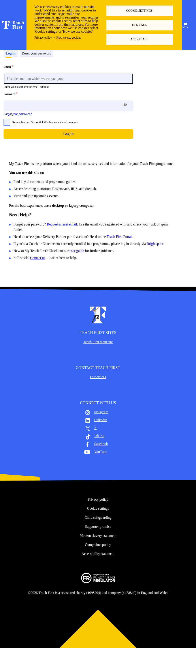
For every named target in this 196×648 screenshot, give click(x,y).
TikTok (99, 436)
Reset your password (36, 53)
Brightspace (155, 244)
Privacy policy (43, 37)
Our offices (98, 377)
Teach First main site (98, 342)
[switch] (125, 105)
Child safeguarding (98, 517)
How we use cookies (68, 37)
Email (7, 66)
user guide (77, 251)
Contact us (37, 258)
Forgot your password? (18, 114)
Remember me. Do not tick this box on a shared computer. (45, 122)
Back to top (98, 628)
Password (9, 94)
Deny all (139, 25)
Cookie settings (139, 10)
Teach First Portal (119, 237)
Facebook (101, 444)
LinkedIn (100, 420)
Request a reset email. (62, 224)
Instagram (101, 412)
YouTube (100, 452)
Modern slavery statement (98, 535)
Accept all (139, 39)
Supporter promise (98, 526)
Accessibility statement (98, 554)
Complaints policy (98, 545)
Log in (10, 53)
